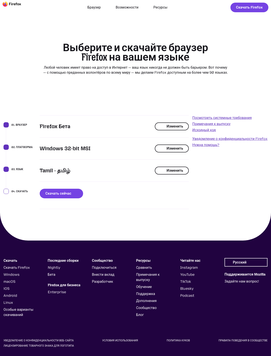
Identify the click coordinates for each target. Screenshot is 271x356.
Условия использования (120, 340)
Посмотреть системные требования (222, 118)
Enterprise (57, 292)
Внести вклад (103, 274)
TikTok (185, 281)
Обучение (144, 287)
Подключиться (104, 267)
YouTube (187, 274)
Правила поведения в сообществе (243, 340)
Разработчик (102, 281)
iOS (6, 288)
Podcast (187, 295)
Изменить (171, 126)
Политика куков (178, 340)
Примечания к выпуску (211, 124)
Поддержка (145, 294)
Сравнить (144, 267)
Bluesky (187, 288)
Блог (140, 315)
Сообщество (146, 308)
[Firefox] (16, 7)
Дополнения (146, 301)
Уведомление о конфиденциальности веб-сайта (39, 340)
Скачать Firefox (249, 7)
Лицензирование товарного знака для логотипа (39, 345)
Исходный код (204, 130)
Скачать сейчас (61, 193)
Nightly (54, 267)
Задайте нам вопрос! (242, 281)
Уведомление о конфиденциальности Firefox (229, 139)
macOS (9, 281)
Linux (8, 302)
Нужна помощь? (205, 145)
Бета (51, 274)
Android (10, 295)
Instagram (189, 267)
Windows (12, 274)
